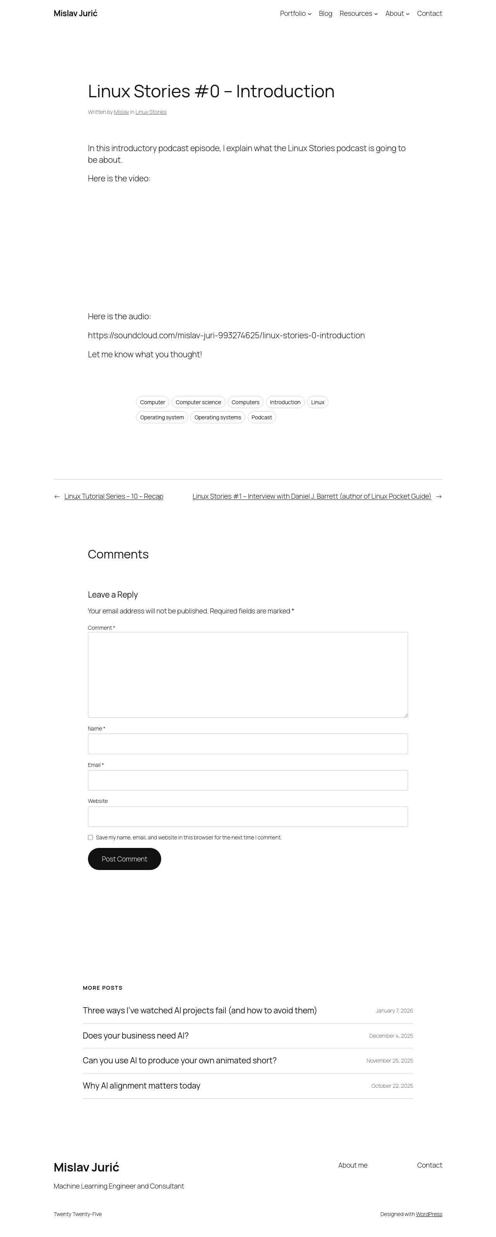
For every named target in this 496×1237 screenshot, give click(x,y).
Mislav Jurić (76, 13)
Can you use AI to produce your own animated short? (180, 1060)
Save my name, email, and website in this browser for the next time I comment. (189, 837)
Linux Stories (151, 111)
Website (98, 801)
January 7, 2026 (394, 1010)
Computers (246, 402)
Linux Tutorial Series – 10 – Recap (113, 496)
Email (96, 764)
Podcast (262, 417)
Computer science (198, 402)
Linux (317, 402)
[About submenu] (408, 13)
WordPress (429, 1214)
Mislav (121, 111)
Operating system (162, 417)
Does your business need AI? (136, 1036)
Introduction (285, 402)
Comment (101, 627)
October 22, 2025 (392, 1085)
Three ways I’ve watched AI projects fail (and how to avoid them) (200, 1010)
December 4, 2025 (391, 1035)
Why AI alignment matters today (141, 1086)
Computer (152, 402)
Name (96, 728)
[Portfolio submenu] (310, 13)
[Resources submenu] (376, 13)
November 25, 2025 (390, 1060)
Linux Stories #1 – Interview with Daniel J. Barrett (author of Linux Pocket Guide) (312, 496)
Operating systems (218, 417)
